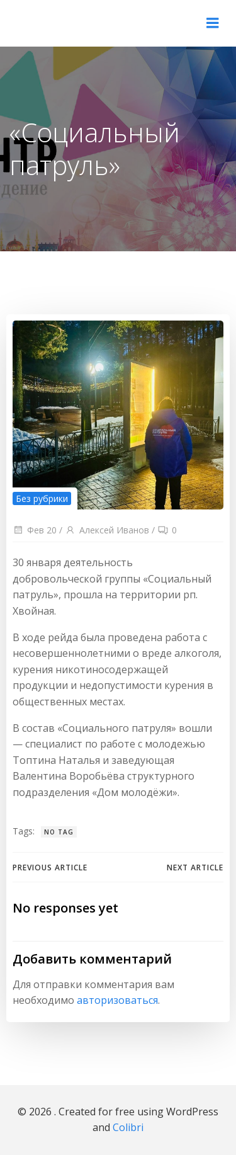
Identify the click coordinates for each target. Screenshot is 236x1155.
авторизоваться (117, 1000)
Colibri (128, 1127)
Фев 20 (35, 530)
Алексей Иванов (107, 530)
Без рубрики (42, 498)
